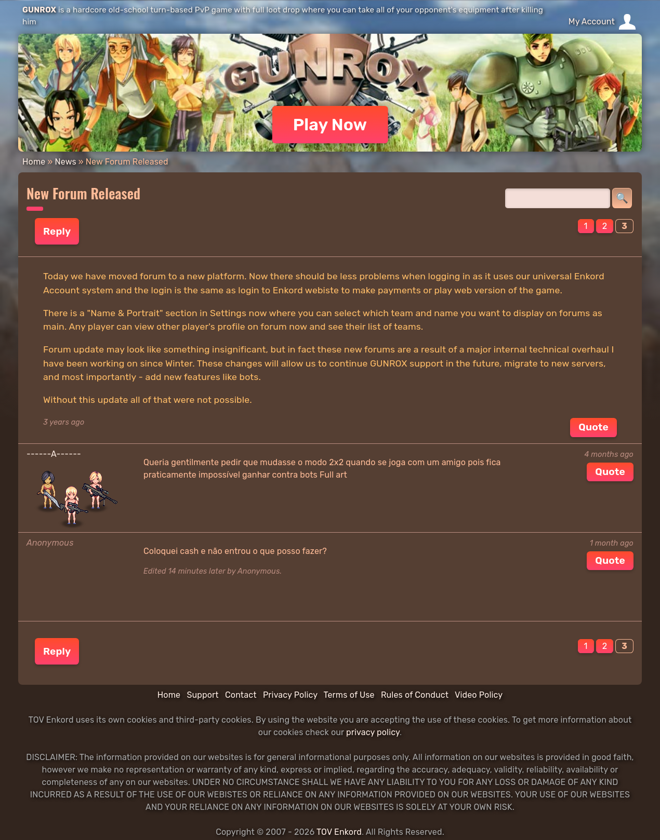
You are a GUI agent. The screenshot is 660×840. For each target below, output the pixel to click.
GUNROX (39, 10)
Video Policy (479, 695)
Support (202, 695)
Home (33, 162)
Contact (241, 695)
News (65, 162)
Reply (57, 231)
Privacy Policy (290, 695)
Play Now (330, 124)
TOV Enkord (339, 832)
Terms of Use (349, 695)
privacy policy (373, 732)
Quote (593, 427)
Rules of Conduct (414, 695)
